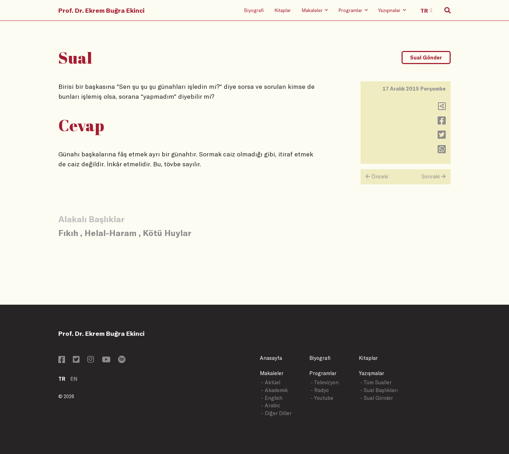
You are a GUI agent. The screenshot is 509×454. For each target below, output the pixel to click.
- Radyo (320, 390)
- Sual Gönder (376, 398)
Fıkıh (68, 233)
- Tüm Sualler (376, 382)
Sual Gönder (426, 57)
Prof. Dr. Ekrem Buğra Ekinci (101, 10)
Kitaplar (282, 10)
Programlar (323, 373)
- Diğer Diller (276, 413)
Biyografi (254, 10)
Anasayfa (271, 358)
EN (73, 379)
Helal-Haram (110, 233)
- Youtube (322, 398)
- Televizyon (325, 382)
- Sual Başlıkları (379, 390)
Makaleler (271, 373)
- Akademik (274, 390)
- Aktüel (270, 382)
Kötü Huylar (167, 233)
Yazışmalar (371, 373)
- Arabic (270, 405)
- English (271, 398)
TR (61, 379)
